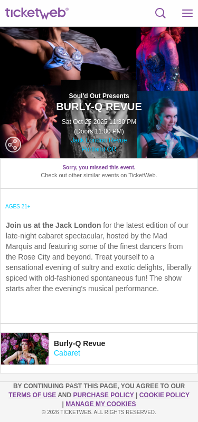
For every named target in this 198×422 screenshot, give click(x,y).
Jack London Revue (99, 140)
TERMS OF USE (33, 395)
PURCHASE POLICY (104, 395)
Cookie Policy (164, 395)
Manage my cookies (100, 404)
